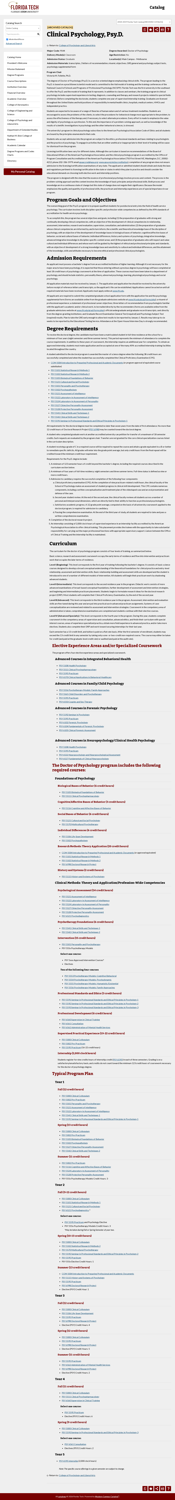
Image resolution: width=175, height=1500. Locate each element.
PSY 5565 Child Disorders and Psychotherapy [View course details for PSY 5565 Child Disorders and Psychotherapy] (80, 694)
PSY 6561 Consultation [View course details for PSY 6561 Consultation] (72, 1023)
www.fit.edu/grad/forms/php (141, 299)
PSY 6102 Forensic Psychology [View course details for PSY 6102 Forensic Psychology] (73, 722)
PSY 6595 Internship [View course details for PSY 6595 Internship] (68, 1461)
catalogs (62, 1496)
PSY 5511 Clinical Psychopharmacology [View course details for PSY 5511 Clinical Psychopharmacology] (77, 669)
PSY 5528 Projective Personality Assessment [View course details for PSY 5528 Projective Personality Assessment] (72, 409)
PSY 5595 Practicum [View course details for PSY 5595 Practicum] (68, 673)
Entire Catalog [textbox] (12, 28)
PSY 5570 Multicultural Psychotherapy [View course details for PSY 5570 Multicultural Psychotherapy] (80, 824)
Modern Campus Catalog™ (107, 1496)
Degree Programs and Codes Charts (20, 153)
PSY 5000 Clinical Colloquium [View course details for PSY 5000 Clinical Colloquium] (76, 1039)
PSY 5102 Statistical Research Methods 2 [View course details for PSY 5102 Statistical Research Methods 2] (70, 374)
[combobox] (144, 22)
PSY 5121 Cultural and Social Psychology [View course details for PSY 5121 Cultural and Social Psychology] (70, 381)
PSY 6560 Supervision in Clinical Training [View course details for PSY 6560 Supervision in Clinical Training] (81, 1019)
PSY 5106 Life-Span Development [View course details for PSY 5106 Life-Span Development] (77, 836)
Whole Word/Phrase (16, 39)
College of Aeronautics (18, 104)
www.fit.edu (118, 290)
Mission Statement (16, 69)
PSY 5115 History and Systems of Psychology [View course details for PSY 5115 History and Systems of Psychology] (83, 876)
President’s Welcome (17, 63)
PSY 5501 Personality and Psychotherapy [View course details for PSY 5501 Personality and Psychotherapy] (70, 385)
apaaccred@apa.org (88, 162)
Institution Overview (17, 87)
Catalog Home (14, 57)
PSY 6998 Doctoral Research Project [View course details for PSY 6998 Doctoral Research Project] (79, 864)
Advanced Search (14, 43)
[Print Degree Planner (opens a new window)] (144, 29)
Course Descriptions (16, 81)
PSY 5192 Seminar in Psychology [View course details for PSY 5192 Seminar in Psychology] (74, 714)
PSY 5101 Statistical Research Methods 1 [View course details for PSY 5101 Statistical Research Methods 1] (70, 370)
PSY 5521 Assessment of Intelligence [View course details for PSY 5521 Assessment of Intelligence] (68, 393)
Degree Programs (15, 75)
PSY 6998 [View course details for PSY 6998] (94, 429)
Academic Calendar (16, 145)
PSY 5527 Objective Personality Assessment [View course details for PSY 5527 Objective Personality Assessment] (72, 405)
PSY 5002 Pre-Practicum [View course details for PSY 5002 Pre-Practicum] (73, 1043)
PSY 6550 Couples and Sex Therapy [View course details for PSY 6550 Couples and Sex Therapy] (75, 701)
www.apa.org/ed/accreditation (113, 162)
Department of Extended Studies (22, 129)
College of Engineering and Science (19, 112)
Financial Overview (16, 92)
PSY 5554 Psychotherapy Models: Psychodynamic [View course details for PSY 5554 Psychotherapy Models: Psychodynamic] (88, 979)
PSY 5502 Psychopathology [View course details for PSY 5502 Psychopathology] (64, 389)
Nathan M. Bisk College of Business (19, 137)
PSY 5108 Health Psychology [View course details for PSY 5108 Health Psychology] (72, 665)
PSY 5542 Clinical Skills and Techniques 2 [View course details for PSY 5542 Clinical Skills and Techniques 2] (70, 417)
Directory (11, 160)
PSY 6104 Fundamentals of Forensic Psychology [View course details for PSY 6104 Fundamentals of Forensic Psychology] (81, 726)
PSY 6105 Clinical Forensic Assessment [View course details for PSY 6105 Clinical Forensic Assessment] (77, 730)
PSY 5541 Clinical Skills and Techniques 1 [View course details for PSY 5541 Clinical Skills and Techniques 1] (70, 413)
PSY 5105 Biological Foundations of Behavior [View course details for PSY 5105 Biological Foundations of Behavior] (72, 378)
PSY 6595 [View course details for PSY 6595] (117, 1059)
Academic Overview (16, 98)
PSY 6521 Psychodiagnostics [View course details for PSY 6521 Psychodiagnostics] (75, 916)
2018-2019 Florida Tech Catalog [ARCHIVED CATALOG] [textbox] (140, 22)
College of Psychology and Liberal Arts (19, 122)
